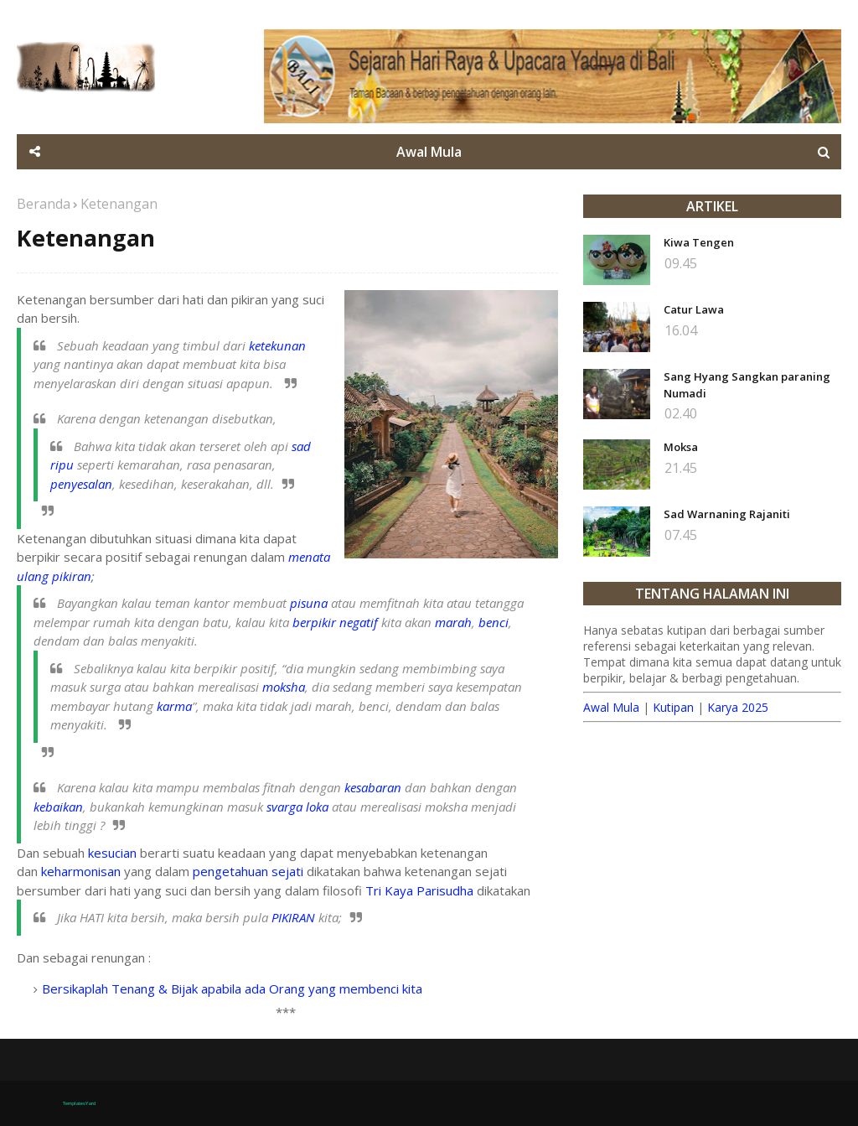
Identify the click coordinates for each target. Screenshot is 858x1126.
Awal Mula (611, 707)
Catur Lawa (694, 309)
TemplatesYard (79, 1103)
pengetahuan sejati (248, 871)
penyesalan (81, 483)
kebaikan (58, 806)
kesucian (112, 852)
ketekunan (277, 345)
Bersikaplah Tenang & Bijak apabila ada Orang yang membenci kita (232, 988)
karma (174, 706)
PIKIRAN (293, 917)
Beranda (43, 204)
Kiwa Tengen (699, 242)
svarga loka (297, 806)
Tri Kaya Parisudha (419, 890)
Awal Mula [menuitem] (429, 152)
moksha (283, 686)
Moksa (681, 446)
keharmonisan (81, 871)
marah (453, 622)
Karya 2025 (737, 707)
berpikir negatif (335, 622)
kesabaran (372, 787)
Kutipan (673, 707)
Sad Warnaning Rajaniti (727, 513)
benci (493, 622)
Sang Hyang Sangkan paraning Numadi (747, 385)
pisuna (309, 602)
